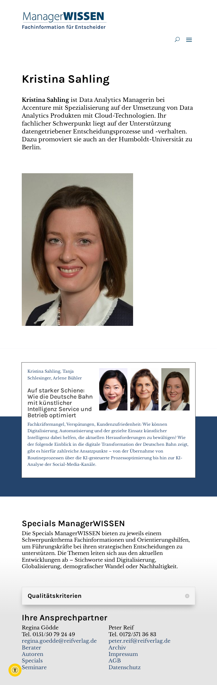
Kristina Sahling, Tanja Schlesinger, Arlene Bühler (108, 420)
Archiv (117, 648)
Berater (31, 648)
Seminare (34, 667)
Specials (32, 661)
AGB (114, 661)
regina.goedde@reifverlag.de (59, 641)
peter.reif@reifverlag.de (139, 641)
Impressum (123, 654)
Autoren (32, 654)
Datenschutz (124, 667)
